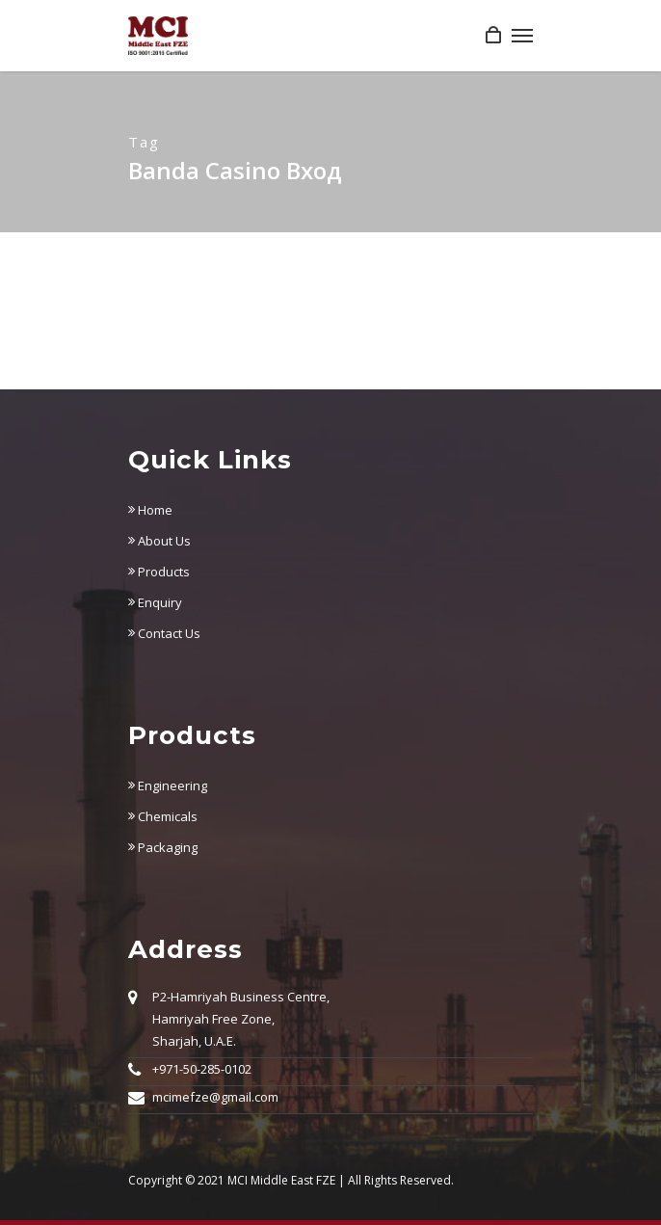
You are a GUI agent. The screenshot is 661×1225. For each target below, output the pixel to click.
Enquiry (155, 602)
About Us (159, 540)
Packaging (163, 847)
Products (159, 571)
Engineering (167, 785)
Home (150, 510)
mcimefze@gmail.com (215, 1096)
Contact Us (164, 633)
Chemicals (163, 816)
